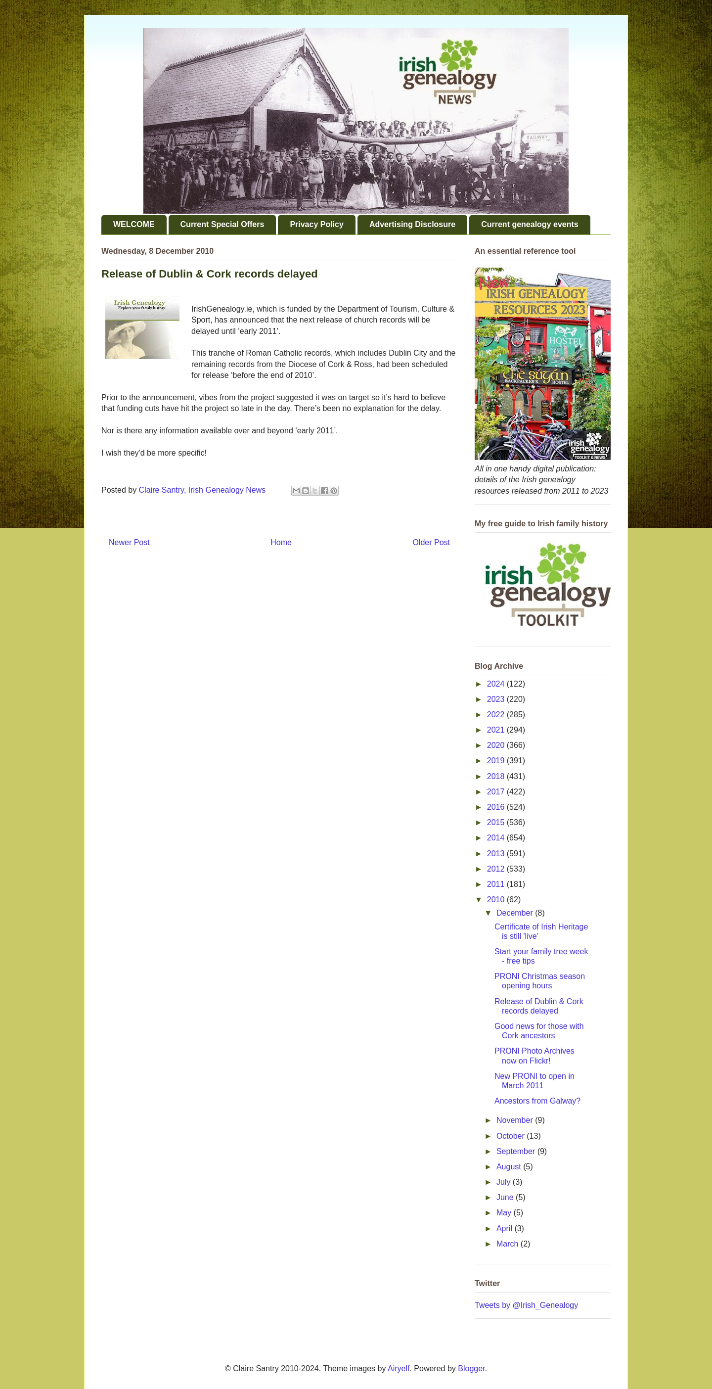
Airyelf (398, 1368)
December (515, 913)
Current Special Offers (222, 224)
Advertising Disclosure (412, 224)
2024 (497, 684)
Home (281, 542)
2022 (497, 714)
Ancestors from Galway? (537, 1101)
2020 (497, 745)
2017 (497, 791)
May (505, 1212)
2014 (497, 837)
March (508, 1244)
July (504, 1182)
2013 (497, 853)
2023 (497, 699)
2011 (497, 884)
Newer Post (129, 542)
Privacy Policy (317, 224)
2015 (497, 822)
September (516, 1151)
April (505, 1228)
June (506, 1197)
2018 (497, 776)
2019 (497, 760)
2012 (497, 869)
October (511, 1136)
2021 (497, 730)
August (509, 1166)
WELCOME (134, 224)
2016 (497, 807)
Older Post (431, 542)
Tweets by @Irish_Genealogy (526, 1305)
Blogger (471, 1368)
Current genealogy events (529, 224)
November (515, 1120)
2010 (497, 899)
